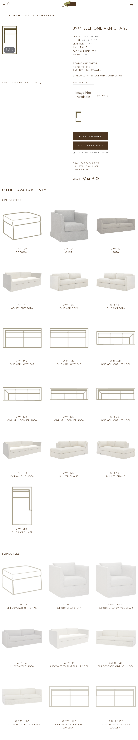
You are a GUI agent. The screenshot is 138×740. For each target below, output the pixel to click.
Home (12, 15)
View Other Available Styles (22, 83)
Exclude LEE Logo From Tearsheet (92, 153)
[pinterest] (97, 179)
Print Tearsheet (90, 136)
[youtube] (89, 179)
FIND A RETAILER (81, 169)
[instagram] (85, 179)
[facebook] (93, 179)
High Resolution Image (85, 166)
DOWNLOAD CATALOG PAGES (87, 163)
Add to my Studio (90, 145)
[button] (4, 4)
